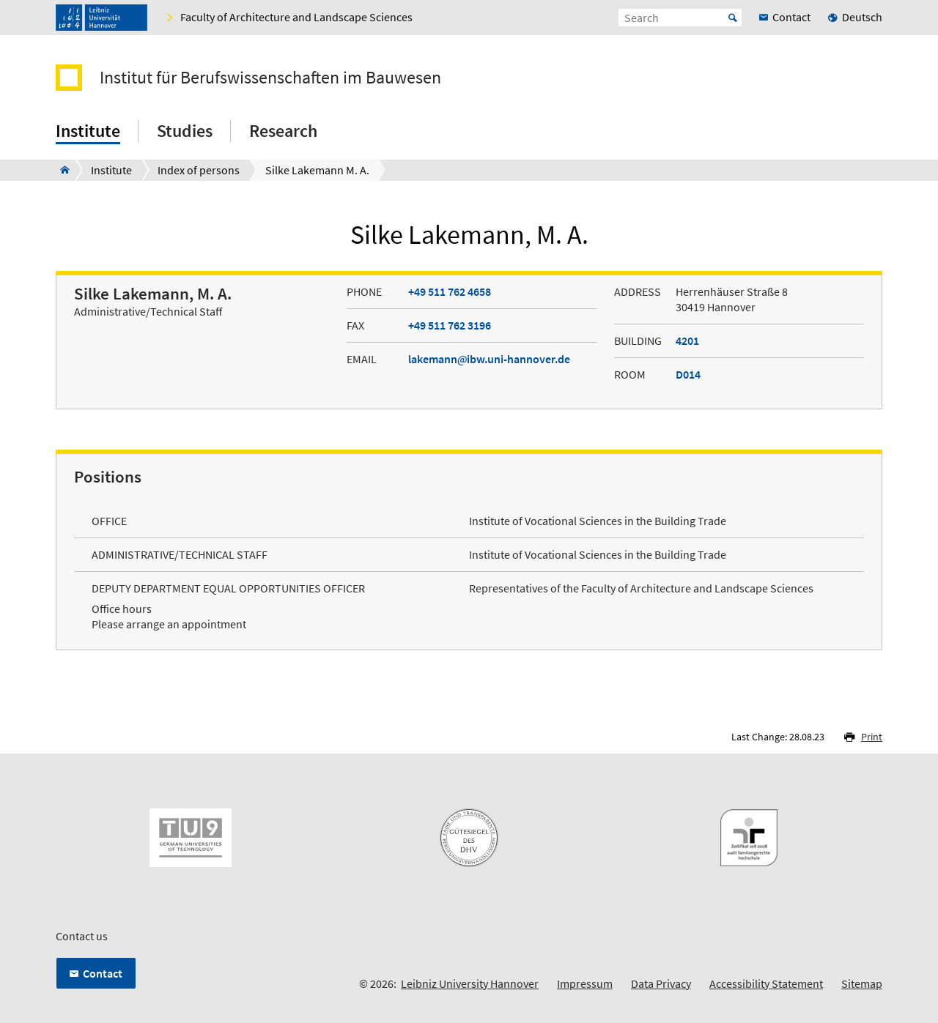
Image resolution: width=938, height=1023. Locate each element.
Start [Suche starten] (733, 17)
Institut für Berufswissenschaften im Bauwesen (270, 77)
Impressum (585, 983)
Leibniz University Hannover (470, 983)
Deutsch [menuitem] (862, 17)
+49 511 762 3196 (449, 325)
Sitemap (861, 983)
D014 (688, 374)
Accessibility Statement (766, 983)
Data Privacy (661, 983)
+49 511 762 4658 (449, 291)
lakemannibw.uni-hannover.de (489, 358)
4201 (687, 340)
